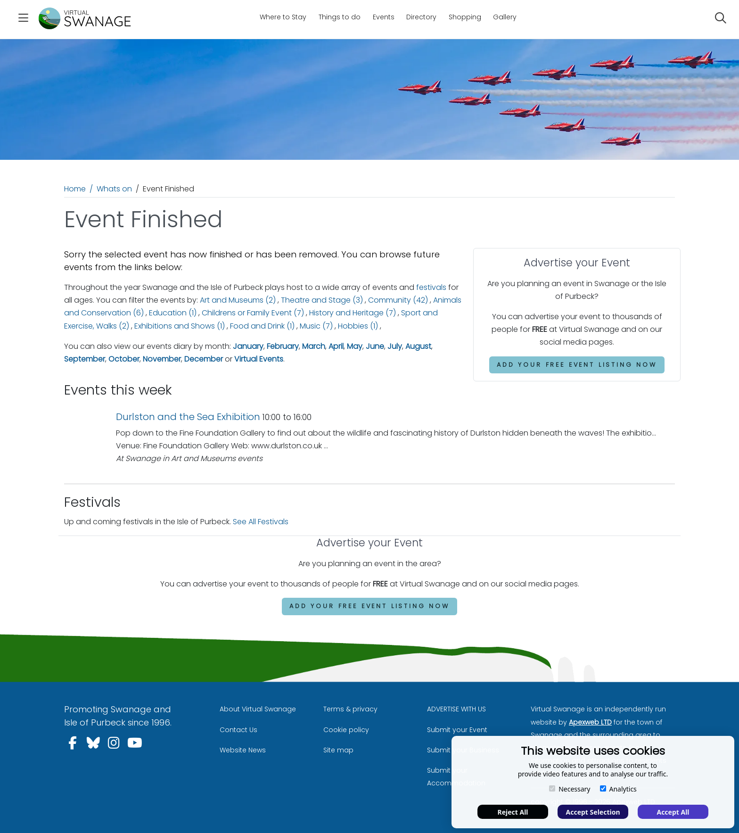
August (418, 346)
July (394, 346)
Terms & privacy (350, 709)
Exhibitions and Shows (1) (179, 326)
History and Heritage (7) (352, 312)
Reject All (512, 812)
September (84, 359)
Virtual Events (258, 359)
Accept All (673, 812)
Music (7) (316, 326)
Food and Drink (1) (262, 326)
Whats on (114, 188)
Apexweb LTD (590, 722)
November (162, 359)
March (313, 346)
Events (383, 17)
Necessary (569, 788)
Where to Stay (283, 17)
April (336, 346)
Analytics (618, 788)
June (375, 346)
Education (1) (173, 312)
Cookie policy (346, 729)
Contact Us (238, 729)
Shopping (465, 17)
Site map (338, 750)
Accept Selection (593, 812)
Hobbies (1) (358, 326)
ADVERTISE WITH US (456, 709)
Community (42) (398, 300)
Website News (243, 750)
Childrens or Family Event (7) (253, 312)
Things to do (340, 17)
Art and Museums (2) (238, 300)
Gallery (505, 17)
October (124, 359)
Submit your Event (457, 729)
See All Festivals (260, 521)
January (248, 346)
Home (75, 188)
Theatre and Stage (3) (322, 300)
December (203, 359)
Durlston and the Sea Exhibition (188, 416)
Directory (421, 17)
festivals (431, 287)
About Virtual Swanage (258, 709)
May (354, 346)
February (283, 346)
